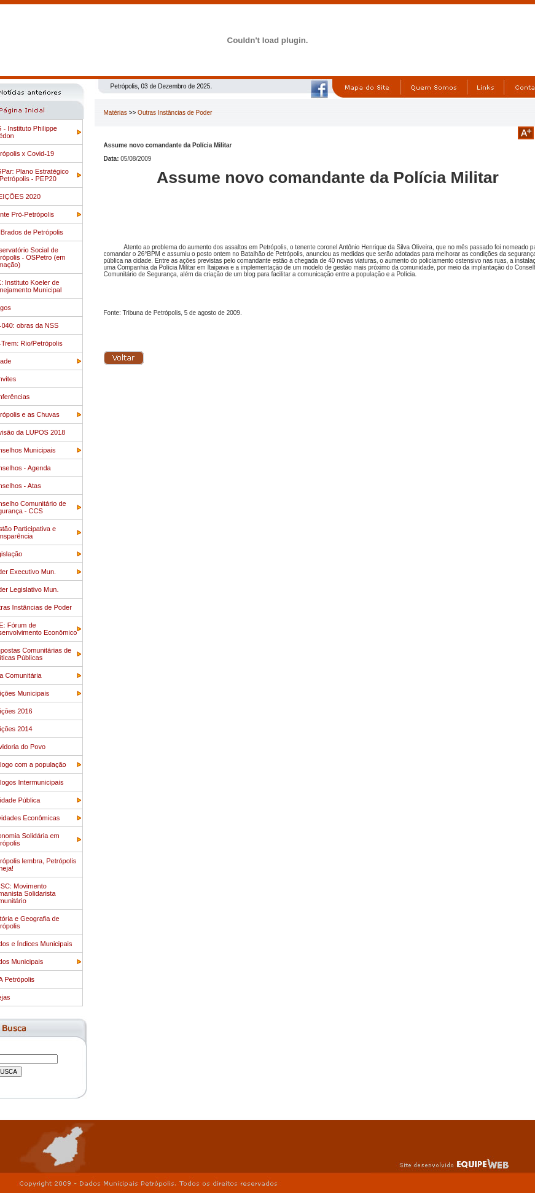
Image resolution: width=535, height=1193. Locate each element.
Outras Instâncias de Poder (175, 112)
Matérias (115, 112)
